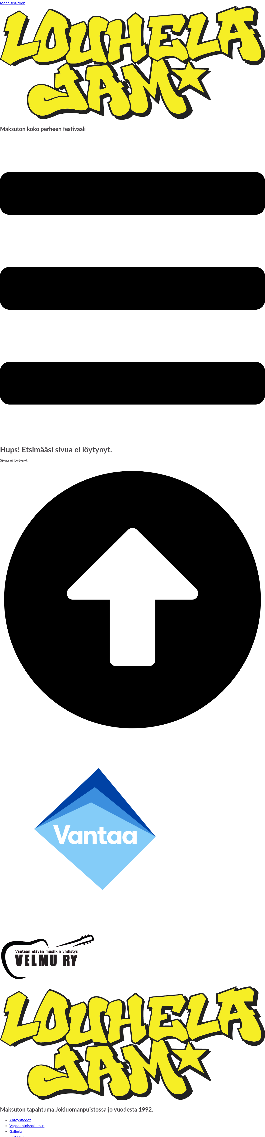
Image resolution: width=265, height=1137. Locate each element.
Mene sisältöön (12, 2)
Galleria (15, 1131)
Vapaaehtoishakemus (26, 1125)
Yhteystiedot (20, 1119)
